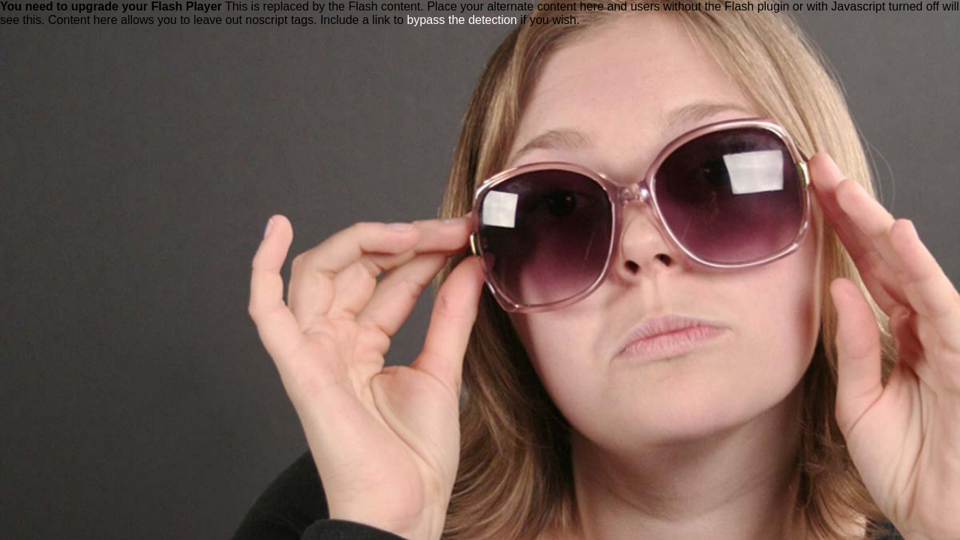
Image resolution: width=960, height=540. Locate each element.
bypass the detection (462, 20)
